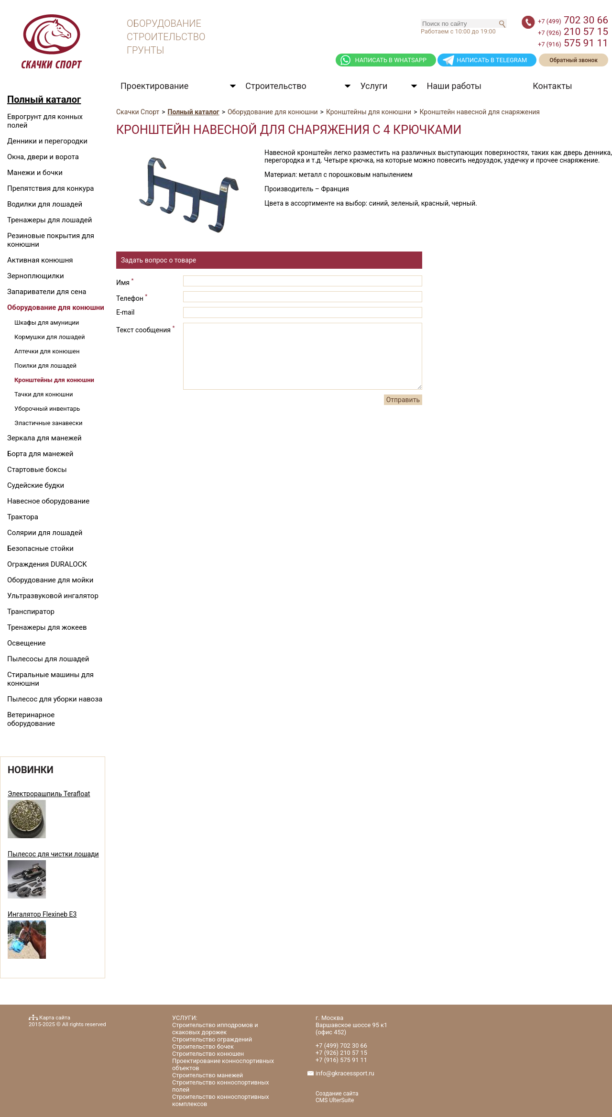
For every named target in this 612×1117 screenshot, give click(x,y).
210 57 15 (573, 31)
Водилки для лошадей (44, 204)
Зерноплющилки (35, 276)
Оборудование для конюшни (55, 307)
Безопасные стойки (40, 548)
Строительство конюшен (208, 1053)
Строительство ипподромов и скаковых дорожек (215, 1028)
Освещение (26, 643)
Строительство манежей (207, 1075)
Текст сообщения (145, 329)
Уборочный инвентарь (47, 408)
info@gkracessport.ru (345, 1073)
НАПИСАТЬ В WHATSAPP (390, 60)
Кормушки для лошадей (49, 336)
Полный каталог (44, 99)
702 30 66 (573, 20)
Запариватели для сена (47, 291)
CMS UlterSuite (335, 1100)
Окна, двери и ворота (43, 157)
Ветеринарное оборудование (31, 719)
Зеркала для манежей (44, 438)
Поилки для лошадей (45, 365)
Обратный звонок (573, 60)
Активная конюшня (40, 260)
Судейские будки (35, 485)
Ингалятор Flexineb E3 (42, 914)
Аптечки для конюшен (47, 351)
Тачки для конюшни (43, 394)
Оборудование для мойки (50, 580)
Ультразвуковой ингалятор (52, 595)
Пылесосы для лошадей (48, 659)
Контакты (552, 86)
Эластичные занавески (48, 423)
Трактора (22, 517)
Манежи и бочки (35, 172)
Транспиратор (31, 611)
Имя (125, 281)
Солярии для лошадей (44, 532)
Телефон (131, 297)
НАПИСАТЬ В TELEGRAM (492, 60)
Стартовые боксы (37, 469)
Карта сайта (54, 1017)
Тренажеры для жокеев (47, 627)
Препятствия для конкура (50, 188)
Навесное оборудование (48, 501)
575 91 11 (573, 43)
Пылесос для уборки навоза (54, 699)
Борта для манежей (40, 453)
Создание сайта (337, 1093)
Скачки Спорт (137, 112)
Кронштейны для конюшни (54, 379)
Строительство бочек (203, 1046)
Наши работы (453, 86)
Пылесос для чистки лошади (53, 854)
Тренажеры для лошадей (49, 220)
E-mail (125, 312)
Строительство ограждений (212, 1039)
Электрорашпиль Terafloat (49, 794)
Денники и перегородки (47, 141)
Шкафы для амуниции (46, 322)
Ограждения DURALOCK (47, 564)
